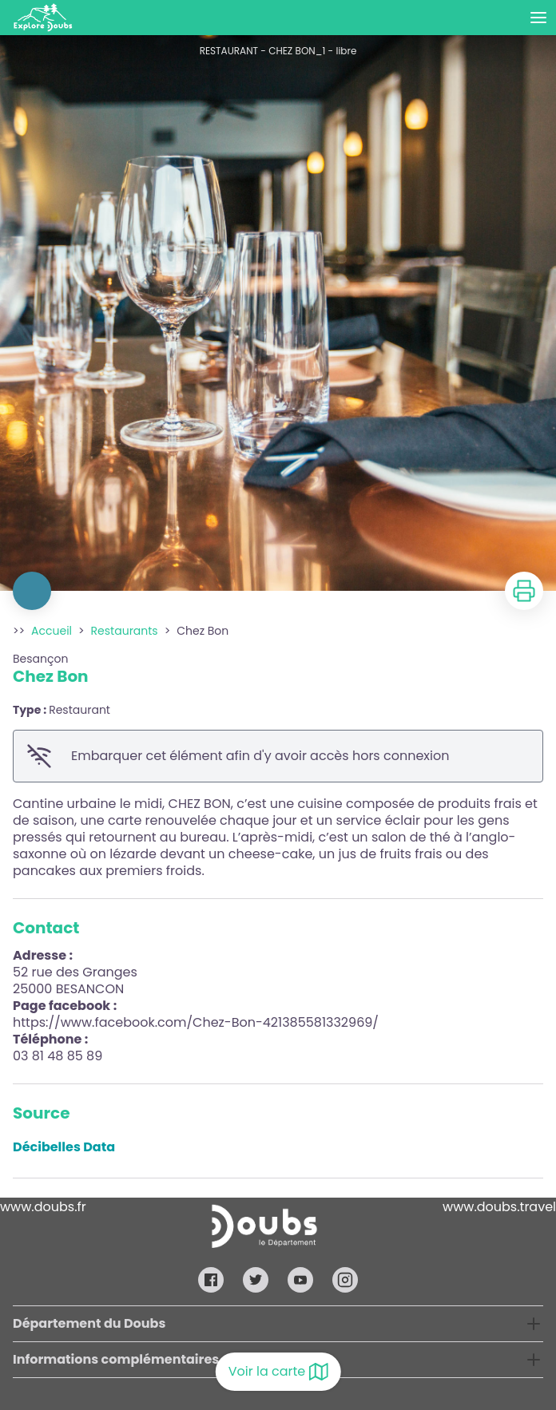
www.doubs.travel (499, 1207)
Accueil (51, 631)
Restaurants (124, 631)
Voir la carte (278, 1371)
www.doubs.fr (43, 1207)
